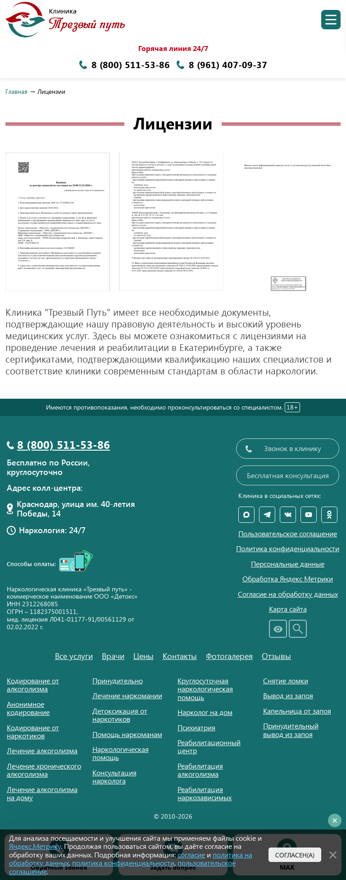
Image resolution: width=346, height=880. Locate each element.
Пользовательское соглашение (287, 534)
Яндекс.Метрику (35, 846)
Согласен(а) (294, 854)
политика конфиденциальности (123, 862)
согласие (191, 854)
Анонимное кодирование (28, 708)
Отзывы (276, 655)
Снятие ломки (285, 680)
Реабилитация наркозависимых (205, 793)
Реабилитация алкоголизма (200, 770)
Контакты (180, 655)
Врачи (113, 655)
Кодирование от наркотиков (33, 731)
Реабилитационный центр (209, 746)
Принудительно (117, 680)
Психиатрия (196, 727)
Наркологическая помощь (120, 753)
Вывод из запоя (288, 695)
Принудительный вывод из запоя (291, 729)
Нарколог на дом (205, 712)
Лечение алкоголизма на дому (42, 793)
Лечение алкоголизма (42, 750)
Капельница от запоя (297, 710)
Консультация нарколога (114, 776)
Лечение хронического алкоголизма (44, 770)
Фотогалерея (229, 655)
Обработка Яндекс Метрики (287, 579)
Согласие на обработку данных (288, 594)
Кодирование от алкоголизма (33, 684)
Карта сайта (288, 609)
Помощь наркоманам (127, 734)
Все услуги (74, 655)
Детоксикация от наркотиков (119, 714)
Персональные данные (287, 564)
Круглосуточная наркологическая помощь (205, 689)
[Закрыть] (333, 854)
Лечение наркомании (127, 695)
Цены (143, 655)
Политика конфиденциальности (287, 548)
